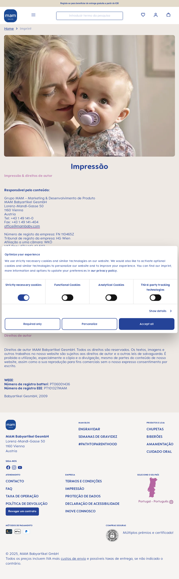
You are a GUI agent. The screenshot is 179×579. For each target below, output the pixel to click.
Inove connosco (80, 511)
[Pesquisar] (118, 15)
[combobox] (89, 16)
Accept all (147, 324)
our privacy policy (104, 270)
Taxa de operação (22, 496)
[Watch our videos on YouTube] (20, 467)
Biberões (154, 437)
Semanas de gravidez (97, 437)
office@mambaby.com (22, 226)
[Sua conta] (156, 14)
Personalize (89, 324)
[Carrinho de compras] (168, 15)
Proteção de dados (83, 496)
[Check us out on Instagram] (14, 467)
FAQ (9, 489)
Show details (157, 311)
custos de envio (73, 559)
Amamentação (160, 444)
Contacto (15, 481)
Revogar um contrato (22, 511)
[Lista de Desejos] (143, 15)
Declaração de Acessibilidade (92, 504)
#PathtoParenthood (97, 444)
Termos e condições (83, 481)
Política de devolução (26, 504)
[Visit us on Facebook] (8, 467)
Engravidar (89, 429)
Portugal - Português (155, 502)
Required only (32, 324)
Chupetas (155, 429)
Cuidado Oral (159, 452)
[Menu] (33, 15)
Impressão (74, 489)
